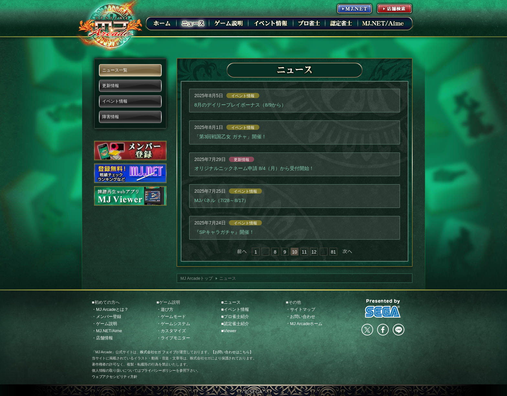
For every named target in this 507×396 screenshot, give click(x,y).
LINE (398, 329)
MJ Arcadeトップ (196, 278)
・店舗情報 (102, 337)
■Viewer (228, 330)
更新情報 (241, 159)
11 (304, 252)
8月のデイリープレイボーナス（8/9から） (240, 104)
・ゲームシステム (173, 323)
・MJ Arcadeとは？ (110, 309)
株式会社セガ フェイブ (158, 352)
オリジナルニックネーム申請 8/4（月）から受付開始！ (254, 168)
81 (333, 252)
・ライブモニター (173, 337)
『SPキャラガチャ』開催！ (224, 232)
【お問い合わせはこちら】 (232, 352)
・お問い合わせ (300, 316)
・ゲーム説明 (104, 323)
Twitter (367, 329)
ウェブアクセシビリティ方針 (114, 377)
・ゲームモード (171, 316)
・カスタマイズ (171, 330)
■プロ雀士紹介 (235, 316)
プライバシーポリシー (158, 370)
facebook (383, 329)
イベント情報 (242, 96)
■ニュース (231, 302)
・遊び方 (164, 309)
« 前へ (242, 251)
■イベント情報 (235, 309)
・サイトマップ (300, 309)
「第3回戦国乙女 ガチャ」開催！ (230, 136)
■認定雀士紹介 (235, 323)
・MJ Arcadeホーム (304, 323)
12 (314, 252)
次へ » (347, 251)
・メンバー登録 (106, 316)
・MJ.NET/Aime (107, 330)
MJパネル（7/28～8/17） (221, 200)
